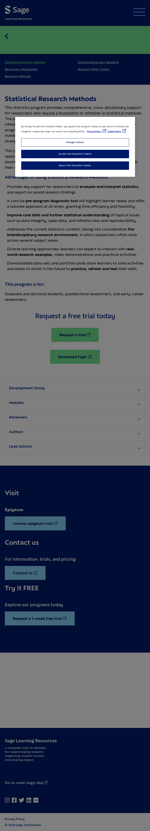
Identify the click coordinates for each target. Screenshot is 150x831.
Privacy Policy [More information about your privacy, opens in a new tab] (94, 131)
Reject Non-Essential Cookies (75, 165)
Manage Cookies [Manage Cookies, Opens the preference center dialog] (75, 142)
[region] (75, 147)
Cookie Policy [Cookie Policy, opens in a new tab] (114, 131)
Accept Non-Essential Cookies (75, 154)
